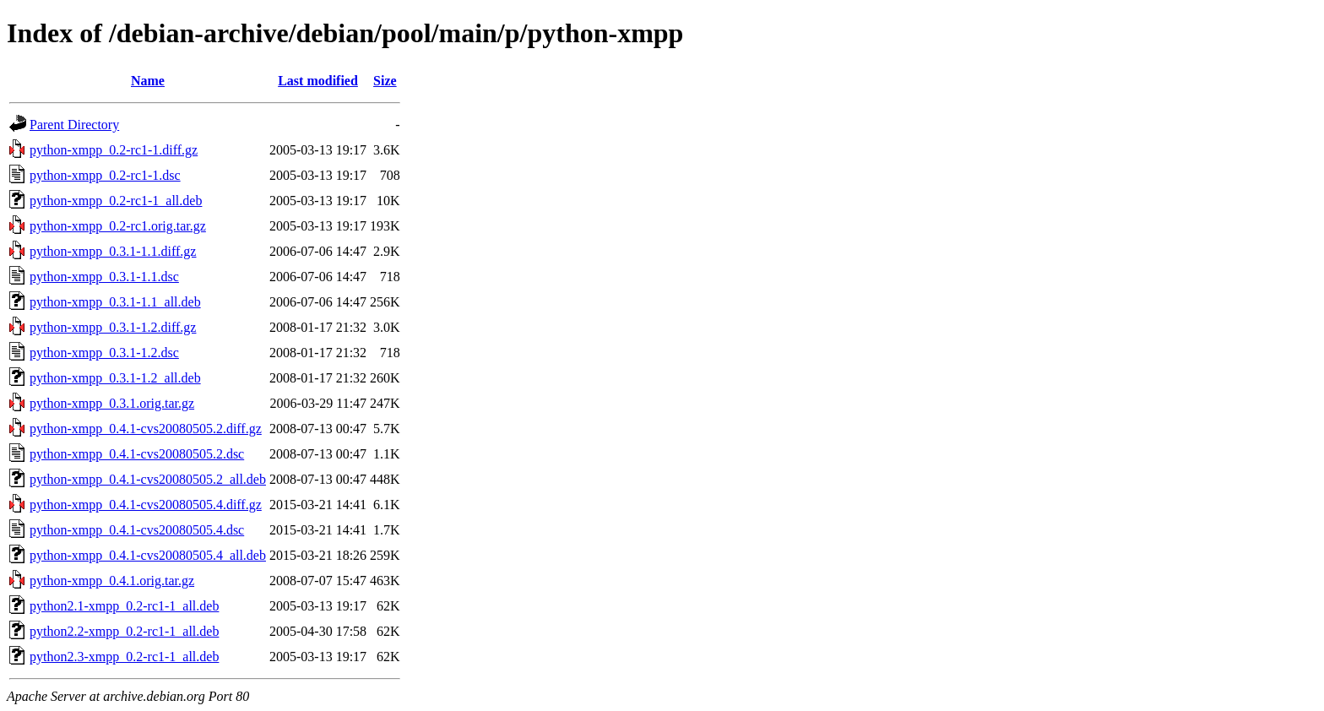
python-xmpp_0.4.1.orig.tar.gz (112, 580)
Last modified (318, 80)
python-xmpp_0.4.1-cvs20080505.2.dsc (137, 454)
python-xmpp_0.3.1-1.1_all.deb (115, 302)
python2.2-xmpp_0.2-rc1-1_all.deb (124, 631)
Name (148, 80)
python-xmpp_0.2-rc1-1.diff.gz (114, 150)
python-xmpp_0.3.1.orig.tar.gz (112, 403)
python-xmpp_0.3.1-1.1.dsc (104, 276)
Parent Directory (74, 124)
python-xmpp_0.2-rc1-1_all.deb (116, 200)
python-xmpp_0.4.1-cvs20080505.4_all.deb (148, 555)
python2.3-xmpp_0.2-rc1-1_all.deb (124, 656)
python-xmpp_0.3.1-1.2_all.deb (115, 378)
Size (385, 80)
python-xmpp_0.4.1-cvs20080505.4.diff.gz (146, 504)
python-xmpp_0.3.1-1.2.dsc (104, 352)
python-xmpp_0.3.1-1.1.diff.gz (113, 251)
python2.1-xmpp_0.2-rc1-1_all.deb (124, 606)
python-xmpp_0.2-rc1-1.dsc (105, 175)
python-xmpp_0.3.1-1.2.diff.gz (113, 327)
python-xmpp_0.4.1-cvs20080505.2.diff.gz (146, 428)
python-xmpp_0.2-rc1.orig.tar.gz (118, 226)
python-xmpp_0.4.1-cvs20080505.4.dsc (137, 530)
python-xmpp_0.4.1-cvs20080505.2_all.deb (148, 479)
